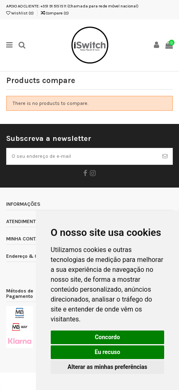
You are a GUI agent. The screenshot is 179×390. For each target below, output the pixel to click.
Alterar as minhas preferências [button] (107, 367)
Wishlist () (20, 13)
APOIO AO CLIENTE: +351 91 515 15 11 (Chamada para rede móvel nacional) (72, 6)
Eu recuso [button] (107, 352)
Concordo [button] (107, 337)
